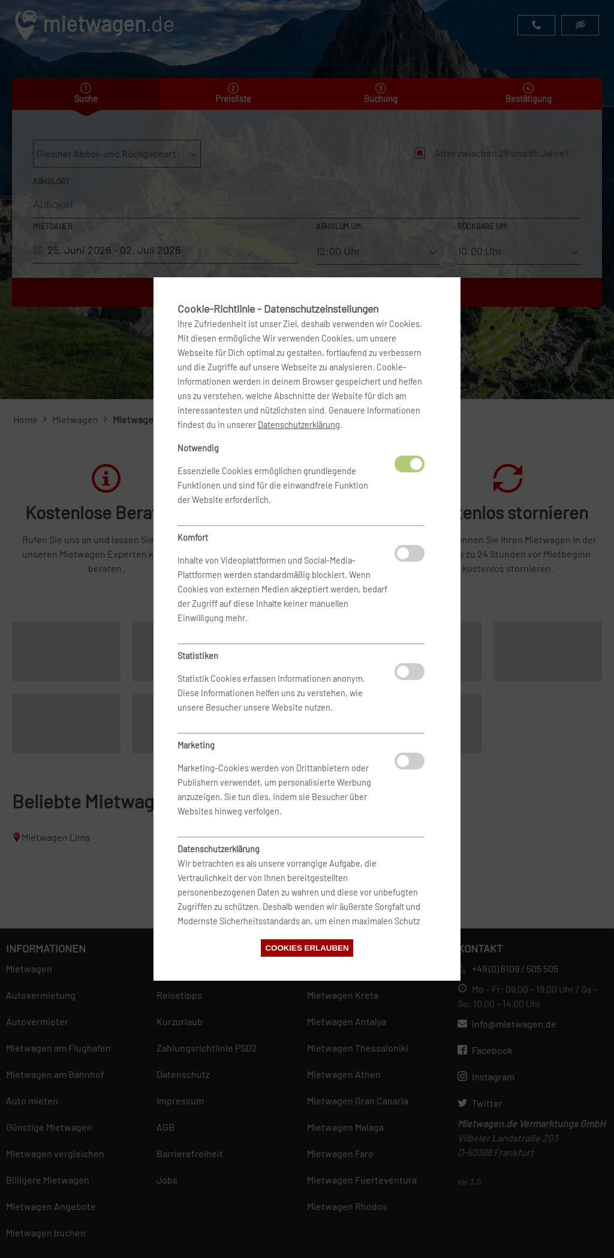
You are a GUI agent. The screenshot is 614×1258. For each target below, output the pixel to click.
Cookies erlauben (306, 948)
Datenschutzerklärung (299, 425)
